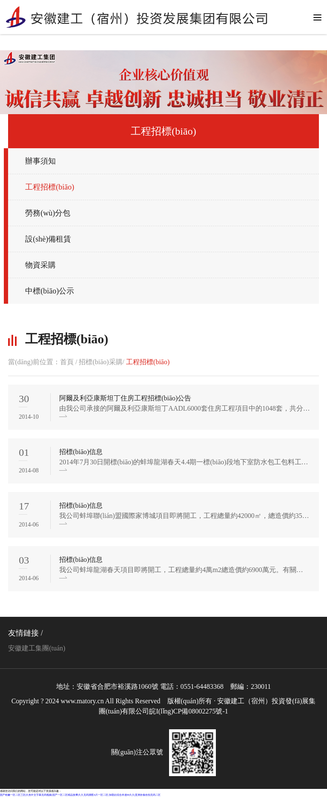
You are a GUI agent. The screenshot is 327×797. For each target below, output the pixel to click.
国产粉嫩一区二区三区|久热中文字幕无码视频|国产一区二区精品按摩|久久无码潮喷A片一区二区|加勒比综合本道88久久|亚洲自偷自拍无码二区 (80, 794)
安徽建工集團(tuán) (36, 648)
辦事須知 (40, 161)
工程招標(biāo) (49, 187)
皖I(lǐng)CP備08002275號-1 (188, 711)
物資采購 (40, 265)
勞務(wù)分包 (47, 213)
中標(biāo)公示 (49, 291)
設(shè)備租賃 (48, 239)
